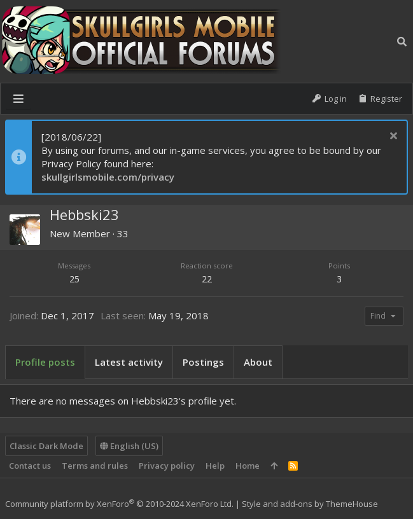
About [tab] (258, 362)
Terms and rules (95, 465)
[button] (18, 98)
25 (74, 279)
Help (215, 465)
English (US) (129, 446)
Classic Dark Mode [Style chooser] (46, 446)
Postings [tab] (203, 362)
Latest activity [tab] (129, 362)
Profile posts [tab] (45, 362)
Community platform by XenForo (119, 503)
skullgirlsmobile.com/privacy (107, 176)
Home (247, 465)
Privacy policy (167, 465)
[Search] (402, 41)
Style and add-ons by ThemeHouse (310, 503)
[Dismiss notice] (391, 137)
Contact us (30, 465)
